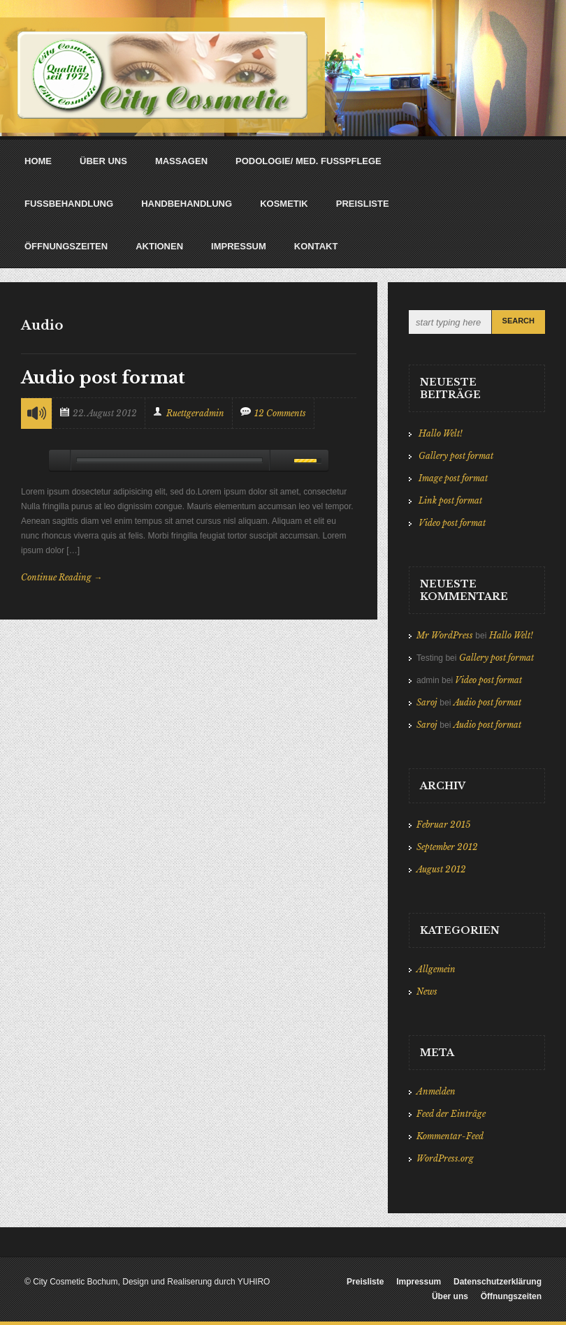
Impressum (418, 1282)
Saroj (426, 702)
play (59, 460)
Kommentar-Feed (450, 1136)
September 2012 (447, 847)
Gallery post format (456, 456)
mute (279, 460)
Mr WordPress (444, 635)
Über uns (450, 1296)
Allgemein (436, 969)
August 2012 (441, 869)
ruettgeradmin (195, 413)
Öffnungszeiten (511, 1296)
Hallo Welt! (441, 433)
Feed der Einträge (451, 1113)
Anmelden (436, 1091)
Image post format (453, 478)
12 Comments (280, 413)
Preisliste (365, 1282)
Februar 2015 (443, 824)
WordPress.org (445, 1158)
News (426, 991)
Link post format (450, 500)
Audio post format (103, 377)
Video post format (452, 523)
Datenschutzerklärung (497, 1282)
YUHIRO (254, 1282)
